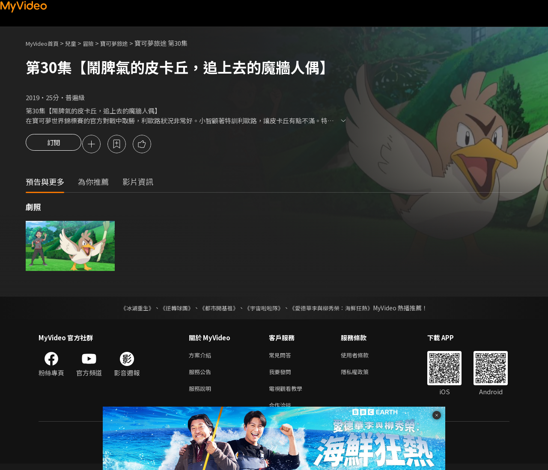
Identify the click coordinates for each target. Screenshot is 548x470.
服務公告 (201, 374)
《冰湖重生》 (130, 309)
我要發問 (282, 374)
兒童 (77, 43)
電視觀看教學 (288, 392)
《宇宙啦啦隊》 (265, 309)
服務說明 (201, 392)
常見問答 (282, 356)
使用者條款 (362, 356)
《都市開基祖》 (217, 309)
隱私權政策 (362, 374)
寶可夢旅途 (126, 43)
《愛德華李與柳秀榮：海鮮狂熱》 (336, 309)
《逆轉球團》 (172, 309)
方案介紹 (201, 356)
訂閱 (53, 144)
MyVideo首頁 (45, 43)
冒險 (96, 43)
